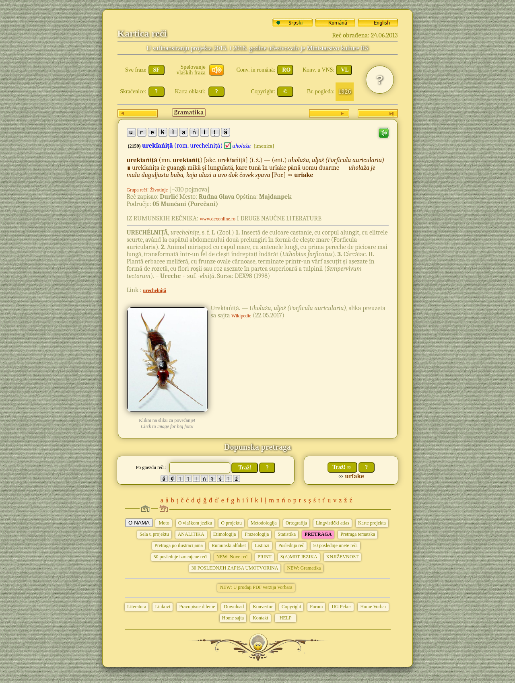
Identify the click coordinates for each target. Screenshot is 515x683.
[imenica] (263, 146)
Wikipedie (241, 316)
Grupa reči (137, 190)
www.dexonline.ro (217, 219)
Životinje (159, 190)
